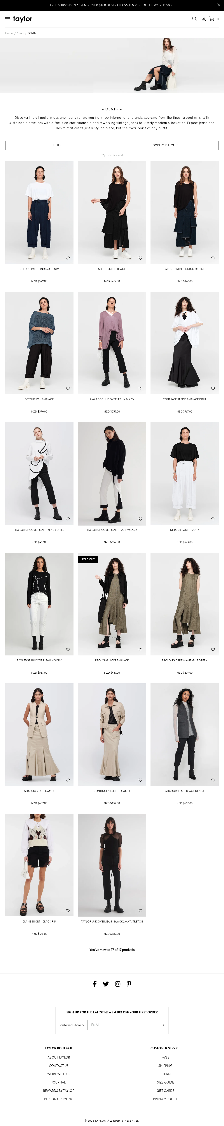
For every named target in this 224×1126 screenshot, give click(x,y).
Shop (20, 33)
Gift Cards (165, 1090)
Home (9, 33)
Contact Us (58, 1066)
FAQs (165, 1057)
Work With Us (58, 1074)
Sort (158, 145)
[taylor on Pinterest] (129, 985)
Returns (165, 1074)
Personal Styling (58, 1099)
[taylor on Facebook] (95, 985)
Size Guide (165, 1082)
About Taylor (58, 1057)
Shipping (165, 1066)
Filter (57, 145)
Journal (59, 1082)
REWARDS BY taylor (58, 1090)
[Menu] (7, 19)
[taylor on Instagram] (118, 985)
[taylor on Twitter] (106, 985)
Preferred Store (70, 1025)
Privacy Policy (165, 1099)
